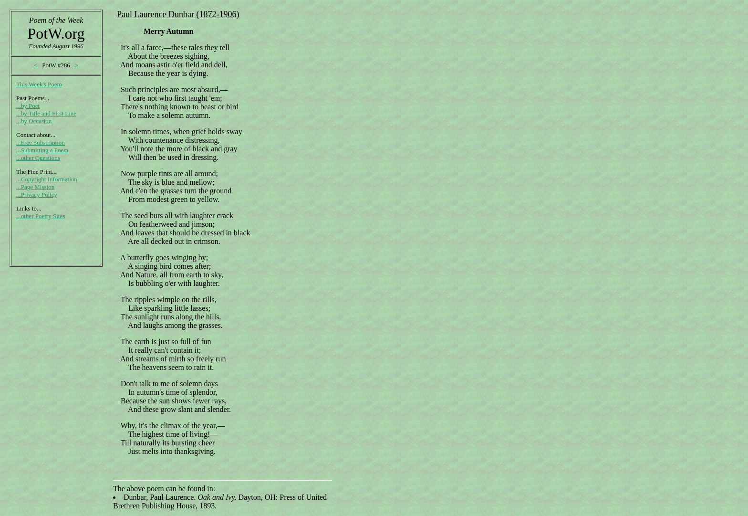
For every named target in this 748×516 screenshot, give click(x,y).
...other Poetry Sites (40, 216)
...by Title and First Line (46, 113)
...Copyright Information (46, 179)
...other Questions (38, 157)
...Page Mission (35, 186)
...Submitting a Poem (42, 150)
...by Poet (28, 105)
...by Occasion (34, 121)
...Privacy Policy (36, 194)
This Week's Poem (39, 84)
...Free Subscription (40, 142)
